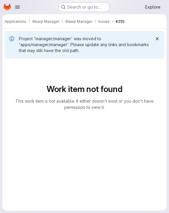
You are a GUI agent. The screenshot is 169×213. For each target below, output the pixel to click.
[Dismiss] (157, 38)
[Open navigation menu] (17, 7)
